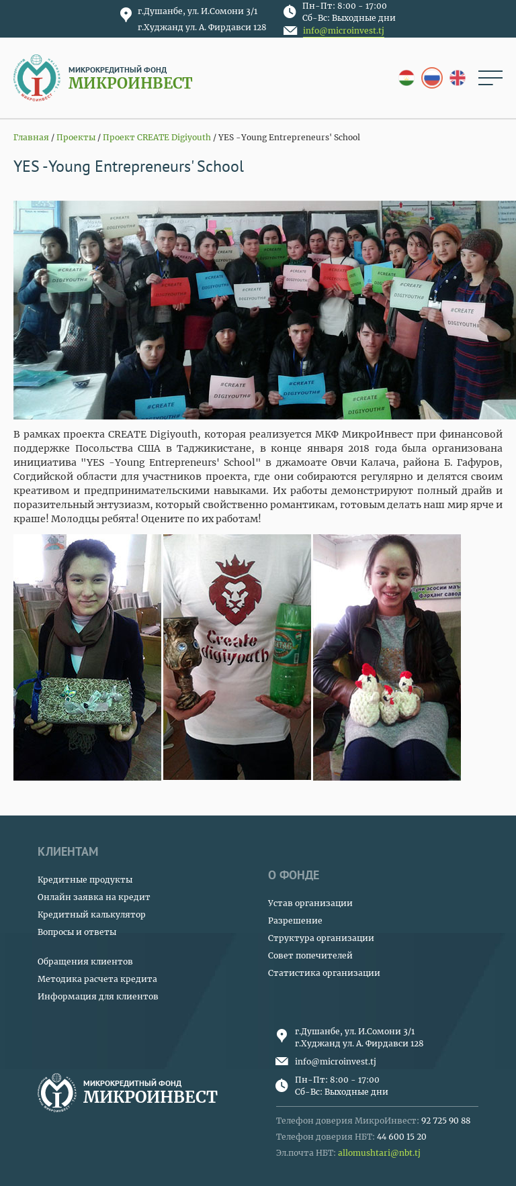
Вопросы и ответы (77, 932)
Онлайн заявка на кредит (94, 897)
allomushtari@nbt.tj (379, 1153)
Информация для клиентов (98, 996)
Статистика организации (324, 973)
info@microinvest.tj (343, 31)
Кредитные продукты (85, 880)
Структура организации (321, 938)
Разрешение (295, 921)
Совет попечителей (310, 955)
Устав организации (310, 903)
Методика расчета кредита (97, 979)
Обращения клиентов (85, 961)
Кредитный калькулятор (92, 914)
